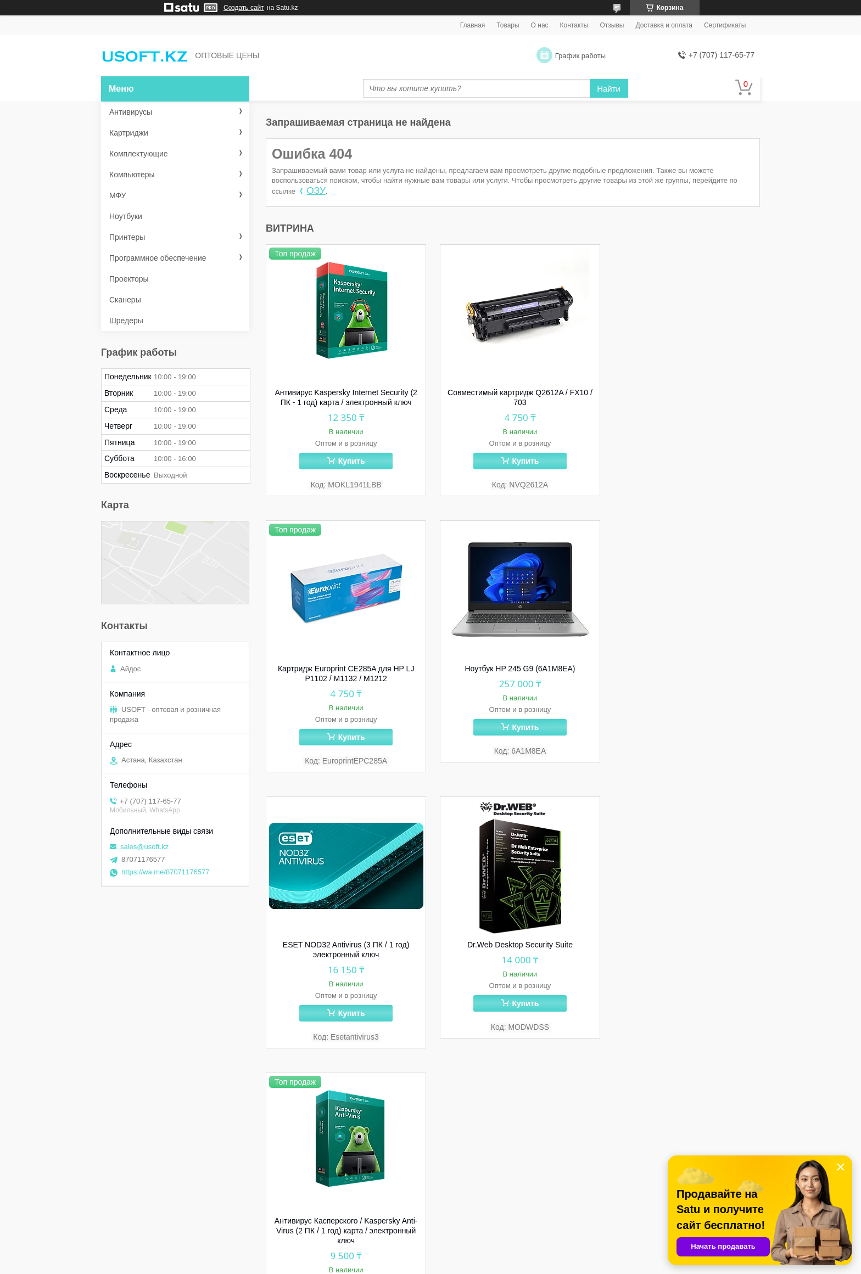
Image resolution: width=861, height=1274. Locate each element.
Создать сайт (243, 8)
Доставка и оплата (663, 25)
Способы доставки (312, 1165)
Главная (472, 25)
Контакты (574, 25)
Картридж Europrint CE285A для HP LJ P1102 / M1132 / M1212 (682, 397)
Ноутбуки (125, 216)
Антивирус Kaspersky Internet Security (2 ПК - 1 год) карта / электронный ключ (343, 397)
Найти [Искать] (608, 88)
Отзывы (612, 25)
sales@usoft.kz (144, 847)
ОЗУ (316, 191)
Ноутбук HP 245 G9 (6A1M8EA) (343, 669)
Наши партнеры (307, 1208)
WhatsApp (132, 1151)
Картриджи (128, 132)
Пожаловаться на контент (493, 1263)
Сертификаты (725, 25)
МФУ (117, 195)
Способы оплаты (309, 1180)
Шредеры (126, 320)
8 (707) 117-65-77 (145, 1165)
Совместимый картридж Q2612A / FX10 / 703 (513, 397)
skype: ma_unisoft (146, 1194)
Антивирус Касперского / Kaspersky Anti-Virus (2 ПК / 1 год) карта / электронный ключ (344, 955)
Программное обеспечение (157, 258)
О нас (540, 25)
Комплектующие (138, 153)
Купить (349, 461)
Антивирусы (130, 112)
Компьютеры (132, 174)
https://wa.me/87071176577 (165, 872)
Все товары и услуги (716, 1082)
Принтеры (127, 237)
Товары (507, 25)
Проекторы (129, 278)
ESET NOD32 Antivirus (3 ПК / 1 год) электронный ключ (513, 674)
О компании (300, 1151)
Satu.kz (477, 1254)
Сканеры (125, 299)
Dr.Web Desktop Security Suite (682, 669)
